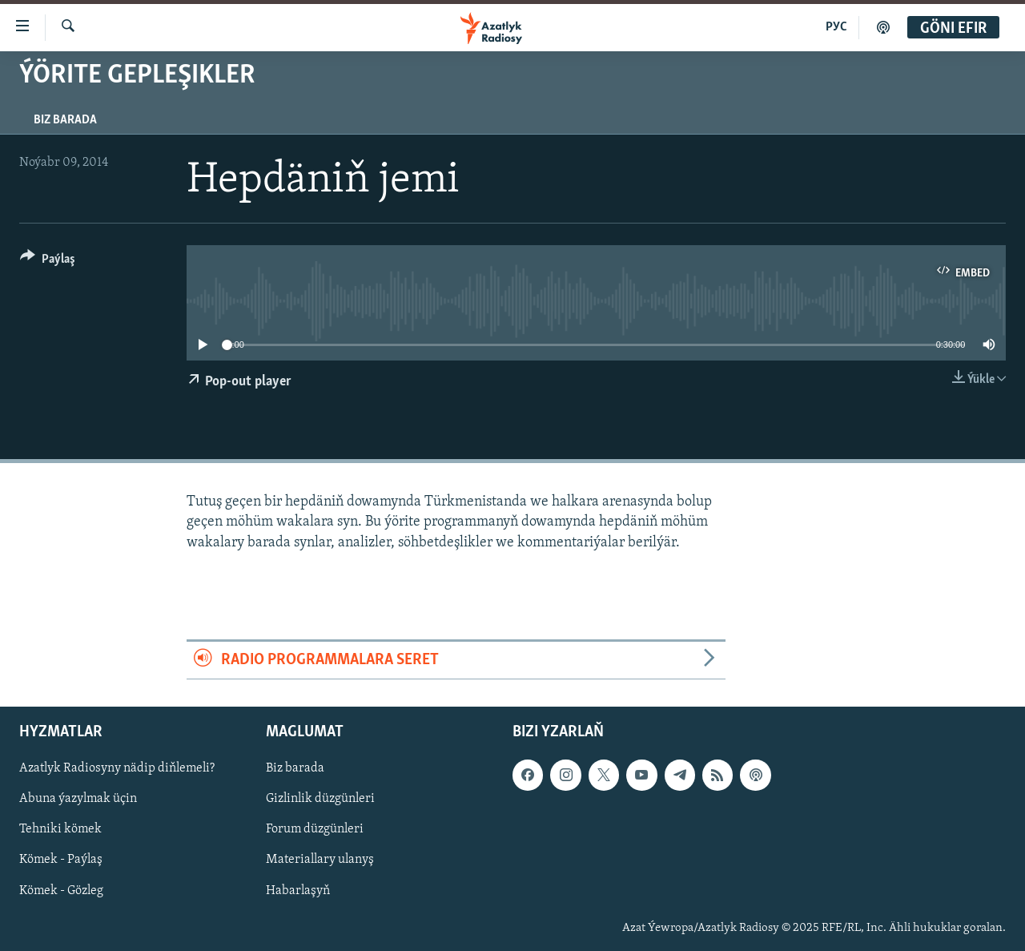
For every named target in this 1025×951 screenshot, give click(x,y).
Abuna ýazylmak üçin (78, 799)
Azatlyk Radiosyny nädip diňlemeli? (117, 769)
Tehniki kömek (60, 830)
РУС (836, 27)
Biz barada (65, 120)
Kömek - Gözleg (61, 891)
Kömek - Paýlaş (60, 860)
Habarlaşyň (298, 891)
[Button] (47, 261)
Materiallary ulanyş (320, 860)
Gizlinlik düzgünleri (320, 799)
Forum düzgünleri (315, 830)
